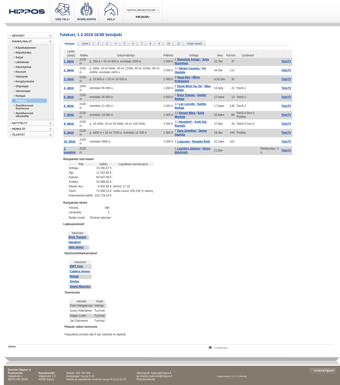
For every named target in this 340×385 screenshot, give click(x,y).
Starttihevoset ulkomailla (24, 114)
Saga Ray (184, 77)
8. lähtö (69, 123)
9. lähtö (69, 132)
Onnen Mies (187, 113)
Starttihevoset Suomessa (24, 107)
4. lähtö (69, 88)
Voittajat (69, 43)
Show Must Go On (190, 86)
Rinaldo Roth (201, 141)
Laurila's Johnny (189, 148)
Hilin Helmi (76, 247)
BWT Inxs (76, 266)
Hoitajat (20, 95)
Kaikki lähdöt (194, 43)
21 (178, 43)
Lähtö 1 (86, 43)
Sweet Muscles (80, 286)
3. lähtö (69, 79)
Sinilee (74, 281)
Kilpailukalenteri (26, 47)
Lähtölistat (22, 62)
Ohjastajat (22, 86)
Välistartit (22, 76)
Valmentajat (23, 91)
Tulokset (21, 100)
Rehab (74, 276)
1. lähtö (69, 61)
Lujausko (184, 141)
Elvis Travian (186, 95)
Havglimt (75, 242)
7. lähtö (69, 115)
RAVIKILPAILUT (22, 41)
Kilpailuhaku (23, 52)
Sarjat (19, 57)
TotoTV (286, 61)
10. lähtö (70, 141)
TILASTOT (18, 134)
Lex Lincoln (187, 104)
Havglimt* (186, 122)
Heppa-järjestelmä (141, 10)
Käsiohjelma (23, 66)
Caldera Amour (80, 271)
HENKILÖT (19, 128)
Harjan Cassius (189, 68)
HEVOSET (18, 35)
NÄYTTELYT (19, 123)
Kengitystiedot (25, 81)
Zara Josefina (187, 130)
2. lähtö (69, 70)
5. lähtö (69, 97)
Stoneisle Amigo (188, 59)
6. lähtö (69, 106)
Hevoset (21, 71)
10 (168, 43)
